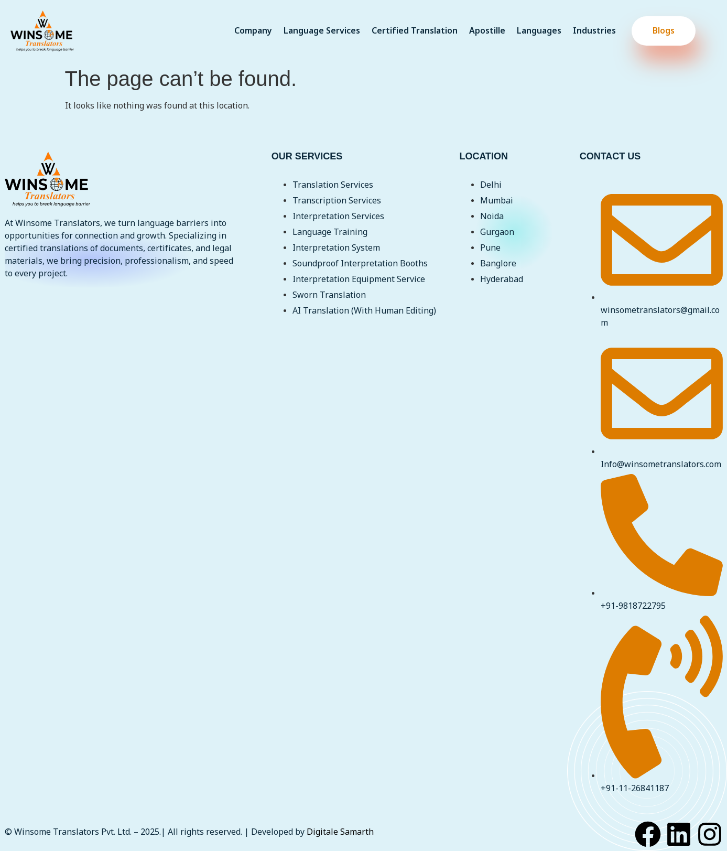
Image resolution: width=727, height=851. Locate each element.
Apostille (487, 31)
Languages (539, 31)
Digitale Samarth (340, 832)
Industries (594, 31)
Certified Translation (415, 31)
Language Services (322, 31)
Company (253, 31)
